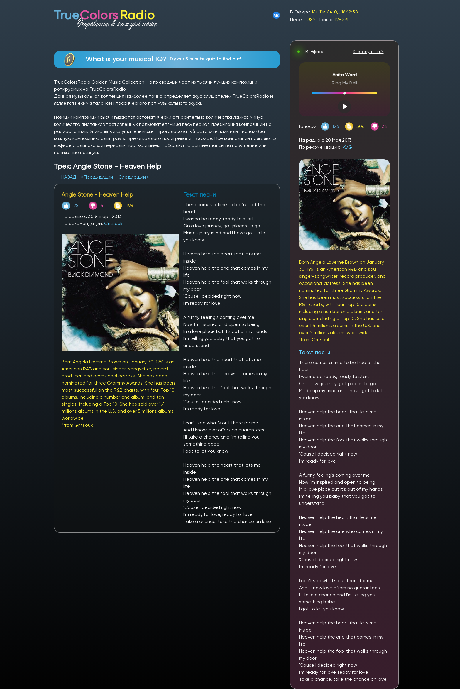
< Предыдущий (96, 177)
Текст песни (314, 352)
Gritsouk (113, 223)
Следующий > (134, 177)
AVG (347, 147)
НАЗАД (69, 177)
